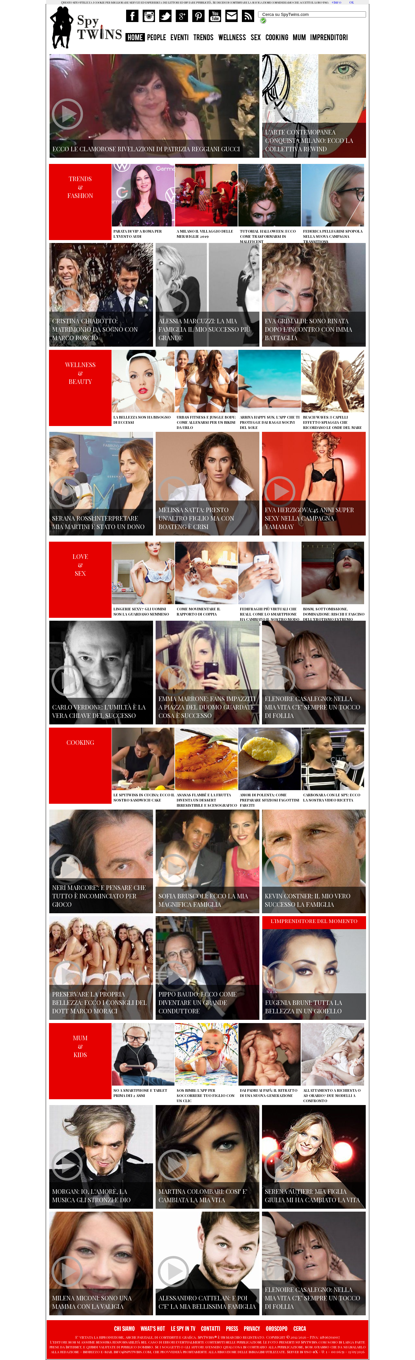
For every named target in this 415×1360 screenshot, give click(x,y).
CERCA (299, 1328)
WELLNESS (232, 38)
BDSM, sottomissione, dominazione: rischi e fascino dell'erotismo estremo (333, 614)
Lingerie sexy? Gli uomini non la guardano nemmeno (141, 611)
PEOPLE (156, 38)
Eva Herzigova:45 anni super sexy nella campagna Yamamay (309, 518)
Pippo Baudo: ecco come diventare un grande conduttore (198, 1002)
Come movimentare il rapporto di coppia (198, 611)
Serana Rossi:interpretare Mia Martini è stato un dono (98, 522)
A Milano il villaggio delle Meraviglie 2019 (205, 234)
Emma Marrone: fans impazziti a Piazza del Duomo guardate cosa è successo (207, 707)
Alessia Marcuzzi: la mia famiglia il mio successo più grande (204, 329)
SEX (256, 38)
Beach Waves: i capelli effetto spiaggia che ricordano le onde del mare (332, 422)
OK (351, 2)
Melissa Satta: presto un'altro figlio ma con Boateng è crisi (196, 518)
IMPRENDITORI (329, 38)
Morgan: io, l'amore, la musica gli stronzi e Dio (91, 1195)
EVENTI (180, 38)
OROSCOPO (277, 1328)
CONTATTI (210, 1328)
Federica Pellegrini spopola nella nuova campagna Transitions (332, 236)
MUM (299, 38)
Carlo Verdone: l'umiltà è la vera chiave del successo (99, 711)
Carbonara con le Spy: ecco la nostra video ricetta (331, 797)
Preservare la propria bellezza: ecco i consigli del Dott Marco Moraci (99, 1002)
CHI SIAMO (124, 1328)
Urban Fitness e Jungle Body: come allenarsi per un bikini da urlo (206, 422)
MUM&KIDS (80, 1046)
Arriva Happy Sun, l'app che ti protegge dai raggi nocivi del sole (270, 422)
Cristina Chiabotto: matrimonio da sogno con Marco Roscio (95, 329)
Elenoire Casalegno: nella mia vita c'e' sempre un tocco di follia (312, 707)
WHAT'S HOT (153, 1328)
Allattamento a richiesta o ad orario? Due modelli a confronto (332, 1095)
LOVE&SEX (80, 564)
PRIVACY (252, 1328)
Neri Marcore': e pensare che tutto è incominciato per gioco (99, 895)
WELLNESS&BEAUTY (80, 373)
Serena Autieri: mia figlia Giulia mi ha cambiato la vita (312, 1195)
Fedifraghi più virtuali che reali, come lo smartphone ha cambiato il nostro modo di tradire (269, 616)
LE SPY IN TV (183, 1328)
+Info (336, 2)
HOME (135, 38)
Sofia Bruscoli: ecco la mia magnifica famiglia (203, 900)
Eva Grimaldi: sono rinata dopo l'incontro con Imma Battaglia (308, 329)
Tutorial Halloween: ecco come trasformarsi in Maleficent (268, 236)
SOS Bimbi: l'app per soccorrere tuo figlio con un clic (205, 1095)
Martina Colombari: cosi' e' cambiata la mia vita (203, 1195)
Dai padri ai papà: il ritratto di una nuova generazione (268, 1093)
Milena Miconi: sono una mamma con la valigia (92, 1302)
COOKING (277, 38)
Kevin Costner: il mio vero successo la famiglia (307, 900)
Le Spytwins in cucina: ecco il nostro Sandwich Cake (144, 797)
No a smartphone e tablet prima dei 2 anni (140, 1093)
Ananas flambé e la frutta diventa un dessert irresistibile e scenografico (207, 800)
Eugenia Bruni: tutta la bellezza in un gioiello (303, 1006)
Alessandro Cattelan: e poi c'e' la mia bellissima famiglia (207, 1302)
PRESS (232, 1328)
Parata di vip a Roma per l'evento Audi (137, 234)
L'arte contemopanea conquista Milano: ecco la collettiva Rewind (309, 140)
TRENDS (203, 38)
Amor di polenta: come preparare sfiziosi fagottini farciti (269, 800)
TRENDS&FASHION (80, 187)
